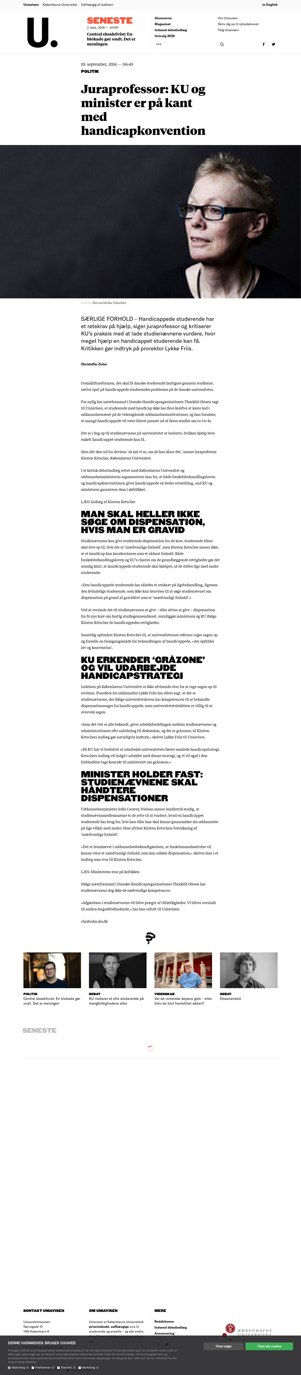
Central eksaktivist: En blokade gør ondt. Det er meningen (111, 39)
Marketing (90, 1367)
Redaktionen (164, 1321)
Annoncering (164, 1333)
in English (270, 4)
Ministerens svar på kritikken (115, 871)
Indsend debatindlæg (171, 30)
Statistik (68, 1367)
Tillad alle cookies (269, 1346)
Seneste (110, 21)
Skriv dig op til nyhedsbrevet (238, 24)
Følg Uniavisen (228, 30)
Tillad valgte (223, 1346)
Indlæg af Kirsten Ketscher (113, 501)
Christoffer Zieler (94, 364)
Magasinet (163, 24)
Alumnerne (163, 18)
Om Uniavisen (228, 18)
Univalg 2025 (165, 36)
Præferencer (45, 1367)
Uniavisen (31, 4)
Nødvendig (20, 1367)
